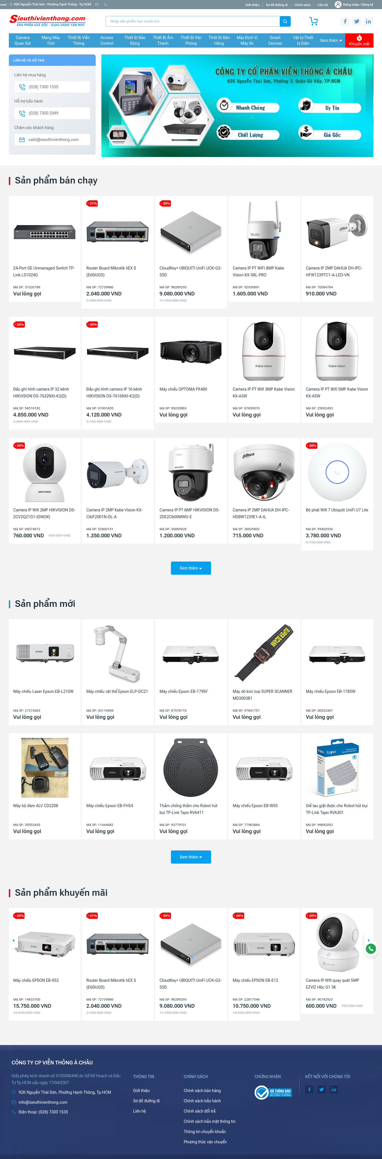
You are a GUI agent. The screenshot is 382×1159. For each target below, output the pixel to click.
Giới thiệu (252, 5)
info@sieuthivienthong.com (117, 5)
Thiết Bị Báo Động (135, 40)
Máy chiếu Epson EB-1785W (331, 687)
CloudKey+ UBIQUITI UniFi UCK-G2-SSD (191, 271)
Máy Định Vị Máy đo (247, 40)
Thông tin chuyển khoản (205, 1123)
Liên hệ (322, 5)
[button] (13, 933)
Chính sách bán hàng (202, 1082)
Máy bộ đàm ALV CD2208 (35, 801)
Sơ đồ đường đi (277, 5)
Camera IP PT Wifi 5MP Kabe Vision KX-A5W (337, 392)
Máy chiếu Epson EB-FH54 (109, 801)
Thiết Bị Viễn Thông (79, 40)
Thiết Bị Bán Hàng (219, 40)
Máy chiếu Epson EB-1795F (184, 687)
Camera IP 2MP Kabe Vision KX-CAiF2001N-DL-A (114, 513)
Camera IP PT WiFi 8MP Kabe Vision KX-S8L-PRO (258, 271)
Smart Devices (275, 40)
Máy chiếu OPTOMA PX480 (183, 389)
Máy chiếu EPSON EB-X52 (109, 972)
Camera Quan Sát (23, 40)
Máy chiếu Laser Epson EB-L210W (43, 687)
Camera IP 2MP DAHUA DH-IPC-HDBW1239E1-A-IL (261, 513)
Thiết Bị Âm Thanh (163, 40)
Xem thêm (331, 40)
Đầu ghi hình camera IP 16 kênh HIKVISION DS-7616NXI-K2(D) (114, 392)
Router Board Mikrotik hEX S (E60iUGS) (111, 271)
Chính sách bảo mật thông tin (210, 1113)
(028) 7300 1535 (158, 5)
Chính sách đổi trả (200, 1103)
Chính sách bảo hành (202, 1093)
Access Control (106, 40)
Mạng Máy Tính (51, 40)
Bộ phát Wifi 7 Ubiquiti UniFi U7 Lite (337, 510)
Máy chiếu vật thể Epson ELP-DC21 (117, 687)
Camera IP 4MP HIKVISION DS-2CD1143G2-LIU (40, 976)
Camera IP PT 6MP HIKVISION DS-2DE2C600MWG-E (190, 513)
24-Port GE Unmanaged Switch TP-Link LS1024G (44, 271)
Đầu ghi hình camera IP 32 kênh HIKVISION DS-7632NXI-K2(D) (41, 392)
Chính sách (302, 5)
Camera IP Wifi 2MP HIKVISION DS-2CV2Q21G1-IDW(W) (44, 513)
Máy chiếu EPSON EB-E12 (329, 972)
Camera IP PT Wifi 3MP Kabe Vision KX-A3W (264, 392)
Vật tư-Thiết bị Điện (303, 40)
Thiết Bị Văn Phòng (191, 40)
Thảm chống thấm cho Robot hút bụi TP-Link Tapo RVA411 (188, 805)
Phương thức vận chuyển (205, 1134)
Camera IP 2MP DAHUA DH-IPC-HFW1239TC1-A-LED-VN (334, 271)
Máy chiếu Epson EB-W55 (255, 801)
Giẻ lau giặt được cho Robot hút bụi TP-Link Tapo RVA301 (337, 805)
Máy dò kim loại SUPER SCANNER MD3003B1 (262, 691)
